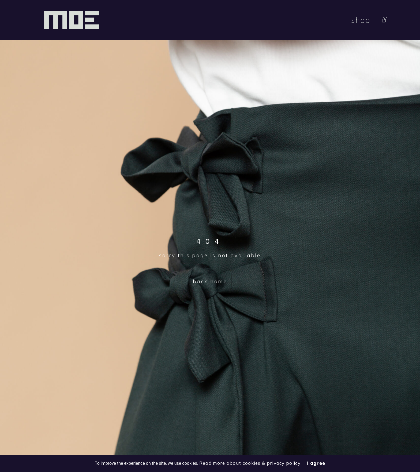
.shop (359, 20)
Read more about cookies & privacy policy (250, 463)
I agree (316, 463)
